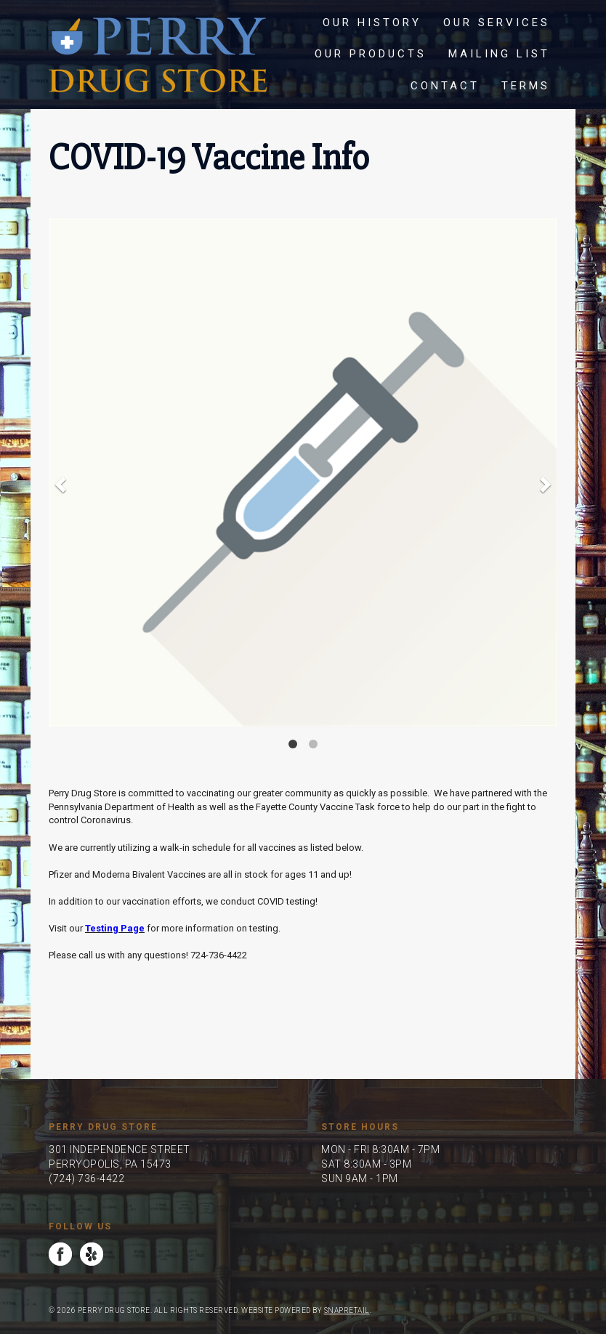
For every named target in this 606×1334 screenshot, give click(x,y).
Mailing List (499, 53)
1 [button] (292, 744)
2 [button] (313, 744)
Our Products (371, 53)
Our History (372, 22)
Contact (445, 85)
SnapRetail (347, 1310)
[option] (303, 472)
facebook (60, 1254)
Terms (525, 85)
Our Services (496, 22)
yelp (91, 1254)
